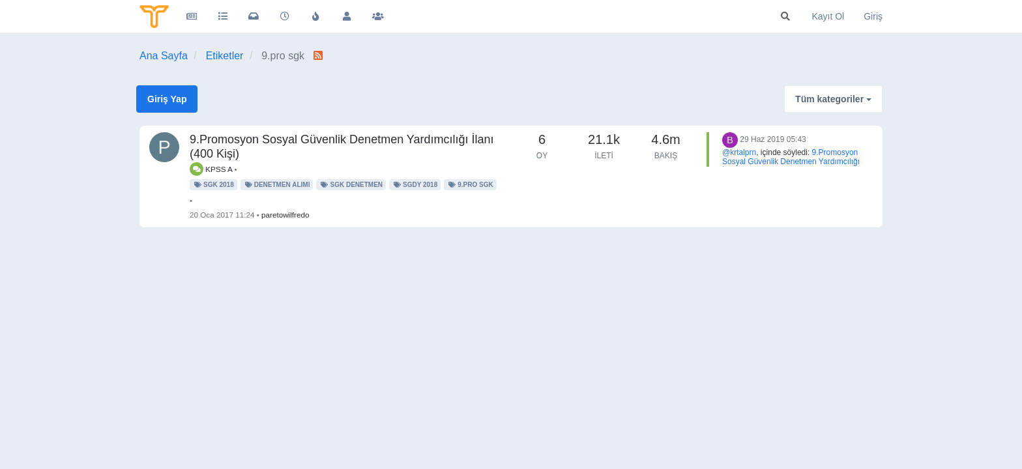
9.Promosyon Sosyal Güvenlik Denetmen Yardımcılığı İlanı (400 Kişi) (791, 161)
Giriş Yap (166, 99)
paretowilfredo (285, 214)
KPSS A (211, 169)
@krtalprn (739, 152)
